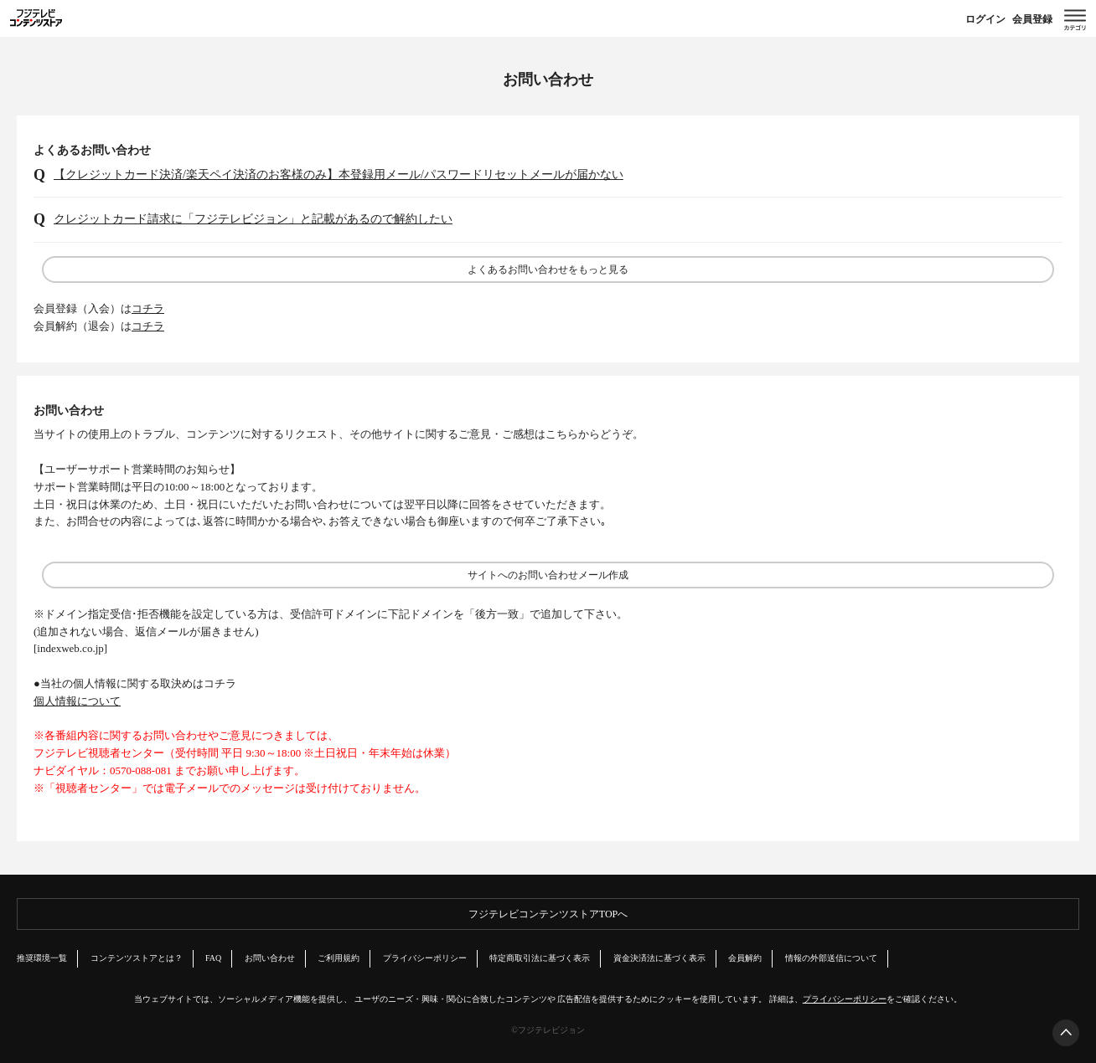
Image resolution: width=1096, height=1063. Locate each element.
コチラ (148, 308)
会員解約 (745, 958)
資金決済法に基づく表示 (659, 958)
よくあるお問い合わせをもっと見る (548, 269)
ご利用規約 (338, 958)
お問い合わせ (270, 958)
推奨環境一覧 (42, 958)
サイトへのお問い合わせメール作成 (548, 575)
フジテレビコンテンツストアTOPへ (548, 914)
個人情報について (77, 701)
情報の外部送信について (831, 958)
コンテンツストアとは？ (136, 958)
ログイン (985, 19)
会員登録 (1032, 19)
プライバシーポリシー (425, 958)
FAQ (213, 958)
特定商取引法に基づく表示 (539, 958)
